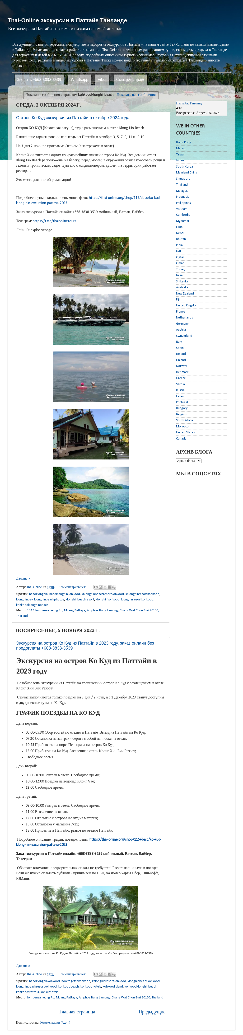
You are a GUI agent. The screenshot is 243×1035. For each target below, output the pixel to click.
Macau (180, 148)
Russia (180, 390)
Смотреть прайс (130, 80)
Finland (181, 360)
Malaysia (182, 191)
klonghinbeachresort (80, 599)
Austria (181, 330)
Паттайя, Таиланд (189, 103)
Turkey (180, 269)
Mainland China (186, 172)
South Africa (184, 420)
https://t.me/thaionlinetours (54, 221)
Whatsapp (79, 80)
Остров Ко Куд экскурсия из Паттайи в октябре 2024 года (72, 117)
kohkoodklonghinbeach (32, 605)
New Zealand (185, 293)
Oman (180, 263)
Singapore (183, 179)
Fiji (178, 299)
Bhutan (181, 239)
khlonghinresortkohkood (142, 594)
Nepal (180, 233)
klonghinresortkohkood (137, 599)
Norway (181, 366)
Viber (102, 80)
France (180, 312)
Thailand (182, 185)
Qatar (180, 257)
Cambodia (183, 215)
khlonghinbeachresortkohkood (103, 594)
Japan (180, 160)
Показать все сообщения (136, 95)
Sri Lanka (182, 281)
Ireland (181, 396)
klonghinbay (24, 599)
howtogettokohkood (75, 981)
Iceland (181, 354)
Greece (181, 378)
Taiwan (180, 154)
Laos (179, 227)
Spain (180, 348)
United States (185, 432)
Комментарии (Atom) (55, 1023)
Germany (182, 324)
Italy (179, 342)
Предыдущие (152, 1012)
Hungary (182, 408)
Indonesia (182, 197)
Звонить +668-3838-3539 (39, 80)
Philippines (183, 203)
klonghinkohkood (108, 599)
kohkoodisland (113, 986)
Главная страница (77, 1012)
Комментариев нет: (73, 587)
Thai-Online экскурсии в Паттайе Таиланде (67, 20)
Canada (181, 438)
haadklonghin (38, 594)
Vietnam (181, 209)
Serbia (180, 384)
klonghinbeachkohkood (144, 981)
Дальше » (23, 579)
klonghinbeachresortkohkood (36, 986)
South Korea (184, 167)
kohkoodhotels (90, 986)
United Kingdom (187, 305)
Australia (182, 287)
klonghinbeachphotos (49, 599)
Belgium (181, 414)
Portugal (182, 402)
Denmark (182, 372)
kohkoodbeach (68, 986)
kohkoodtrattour (27, 992)
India (179, 245)
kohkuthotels (49, 992)
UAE (179, 251)
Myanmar (182, 221)
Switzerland (184, 336)
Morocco (182, 426)
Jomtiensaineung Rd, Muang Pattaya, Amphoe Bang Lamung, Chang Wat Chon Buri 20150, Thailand (95, 997)
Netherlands (184, 317)
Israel (179, 275)
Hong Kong (183, 142)
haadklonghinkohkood (64, 594)
